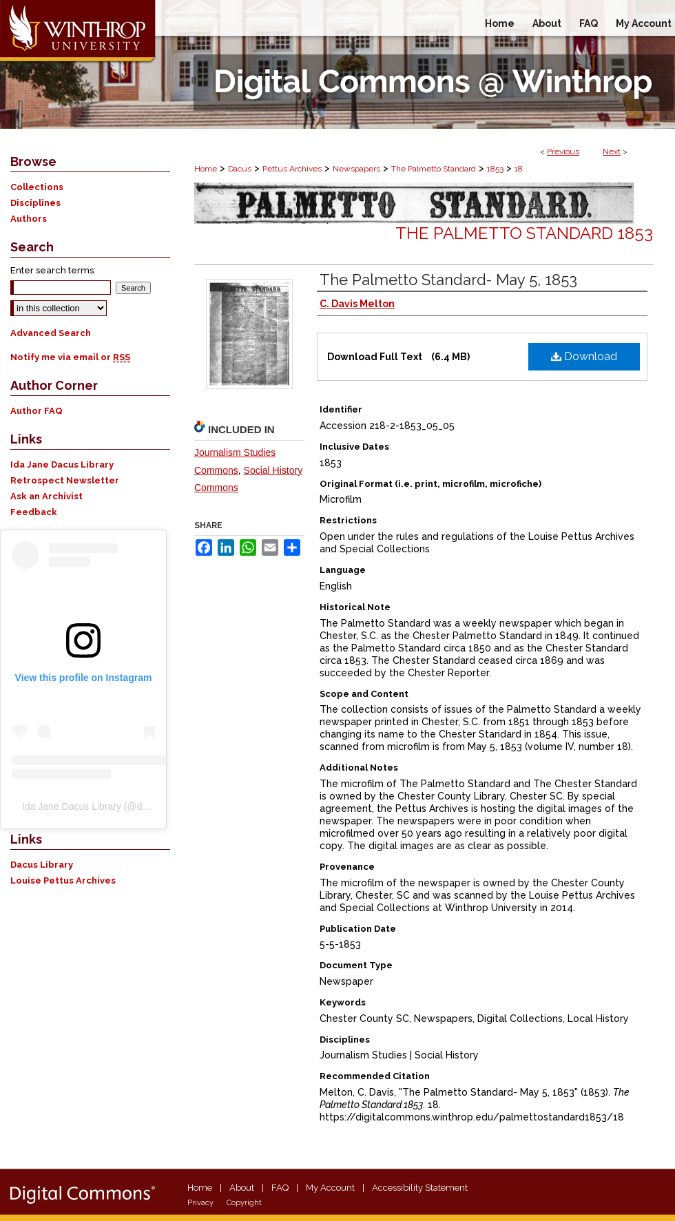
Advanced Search (50, 333)
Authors (28, 218)
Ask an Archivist (46, 496)
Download (584, 356)
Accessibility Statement (420, 1187)
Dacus (239, 169)
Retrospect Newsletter (64, 480)
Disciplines (35, 203)
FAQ (280, 1187)
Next (612, 151)
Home (205, 169)
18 (519, 169)
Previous (563, 151)
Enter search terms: (53, 270)
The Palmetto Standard (433, 169)
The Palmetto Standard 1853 (524, 233)
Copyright (244, 1202)
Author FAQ (36, 411)
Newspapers (356, 169)
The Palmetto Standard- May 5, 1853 (448, 280)
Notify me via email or (70, 357)
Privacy (200, 1202)
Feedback (33, 512)
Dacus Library (41, 864)
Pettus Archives (292, 169)
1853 (495, 169)
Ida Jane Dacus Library (62, 464)
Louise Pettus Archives (63, 880)
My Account (330, 1187)
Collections (36, 187)
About (241, 1187)
